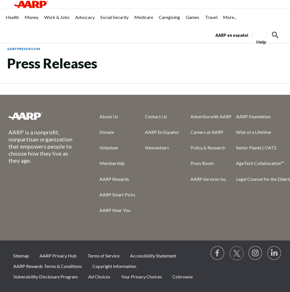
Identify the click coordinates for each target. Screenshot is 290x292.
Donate (106, 132)
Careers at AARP (207, 132)
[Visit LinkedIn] (274, 253)
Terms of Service (103, 255)
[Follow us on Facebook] (218, 253)
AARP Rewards (114, 179)
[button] (275, 35)
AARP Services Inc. (209, 179)
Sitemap (21, 255)
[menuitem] (12, 20)
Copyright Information (114, 266)
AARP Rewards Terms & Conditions (47, 266)
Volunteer (108, 147)
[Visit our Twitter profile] (237, 253)
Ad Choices (99, 276)
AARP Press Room (23, 49)
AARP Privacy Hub (58, 255)
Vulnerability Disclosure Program (45, 276)
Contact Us (156, 116)
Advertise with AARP (211, 116)
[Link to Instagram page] (255, 253)
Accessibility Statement (153, 255)
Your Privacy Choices (141, 276)
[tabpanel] (249, 34)
